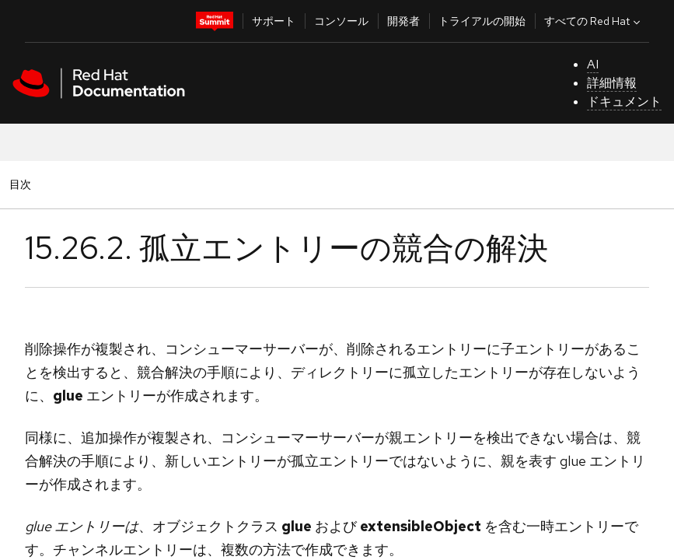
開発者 (403, 21)
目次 (23, 184)
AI (593, 64)
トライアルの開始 (482, 21)
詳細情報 (612, 83)
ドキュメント (624, 101)
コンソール (341, 21)
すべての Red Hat (594, 21)
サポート (273, 21)
